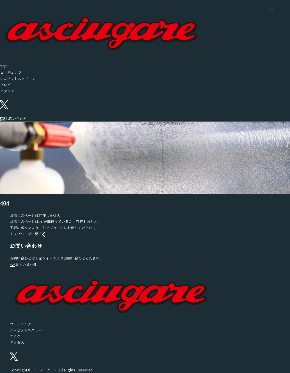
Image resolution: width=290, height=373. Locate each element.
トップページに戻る (27, 233)
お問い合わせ (13, 118)
